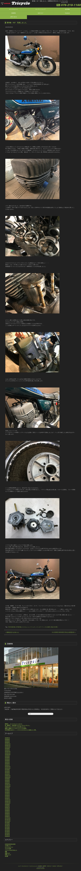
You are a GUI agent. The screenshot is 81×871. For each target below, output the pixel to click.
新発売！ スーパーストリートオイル (13, 723)
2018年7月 (7, 807)
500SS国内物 (11, 627)
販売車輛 (67, 9)
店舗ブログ (7, 853)
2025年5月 (7, 739)
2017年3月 (7, 831)
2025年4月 (7, 741)
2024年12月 (7, 744)
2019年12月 (7, 784)
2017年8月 (7, 824)
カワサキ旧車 (8, 848)
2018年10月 (7, 802)
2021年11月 (7, 768)
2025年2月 (7, 742)
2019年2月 (7, 796)
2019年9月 (7, 787)
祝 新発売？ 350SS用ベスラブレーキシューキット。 (17, 725)
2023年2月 (7, 759)
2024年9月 (7, 748)
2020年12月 (7, 775)
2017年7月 (7, 825)
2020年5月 (7, 781)
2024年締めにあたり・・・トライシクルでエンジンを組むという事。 (21, 730)
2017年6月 (7, 827)
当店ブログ (40, 13)
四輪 (6, 851)
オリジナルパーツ (13, 9)
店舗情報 (13, 13)
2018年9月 (7, 804)
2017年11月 (7, 819)
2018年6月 (7, 809)
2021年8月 (7, 769)
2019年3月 (7, 795)
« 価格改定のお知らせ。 (12, 632)
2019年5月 (7, 792)
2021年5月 (7, 771)
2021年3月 (7, 772)
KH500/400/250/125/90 (10, 844)
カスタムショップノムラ (28, 627)
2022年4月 (7, 763)
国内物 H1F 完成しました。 (17, 23)
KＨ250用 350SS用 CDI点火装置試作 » (64, 632)
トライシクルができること (11, 850)
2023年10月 (7, 754)
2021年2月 (7, 774)
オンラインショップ (40, 9)
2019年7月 (7, 789)
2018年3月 (7, 813)
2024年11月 (7, 745)
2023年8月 (7, 757)
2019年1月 (7, 798)
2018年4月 (7, 812)
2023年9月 (7, 756)
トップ (19, 865)
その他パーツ (8, 845)
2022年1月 (7, 765)
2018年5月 (7, 810)
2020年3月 (7, 783)
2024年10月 (7, 747)
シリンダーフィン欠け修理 (43, 627)
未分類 (6, 856)
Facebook (67, 13)
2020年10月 (7, 777)
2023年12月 (7, 751)
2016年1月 (7, 836)
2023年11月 (7, 753)
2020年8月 (7, 780)
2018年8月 (7, 806)
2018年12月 (7, 799)
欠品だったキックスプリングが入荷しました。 (15, 726)
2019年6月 (7, 790)
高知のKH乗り (54, 627)
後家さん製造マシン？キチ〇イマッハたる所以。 (16, 728)
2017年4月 (7, 830)
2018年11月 (7, 801)
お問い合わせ (13, 16)
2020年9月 (7, 778)
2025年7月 (7, 737)
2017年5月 (7, 828)
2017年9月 (7, 822)
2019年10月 (7, 786)
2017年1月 (7, 834)
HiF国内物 (18, 627)
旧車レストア (8, 854)
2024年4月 (7, 750)
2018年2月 (7, 815)
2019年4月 (7, 793)
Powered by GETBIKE (41, 868)
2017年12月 (7, 818)
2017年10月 (7, 821)
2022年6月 (7, 760)
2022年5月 (7, 762)
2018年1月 (7, 816)
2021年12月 (7, 766)
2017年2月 (7, 833)
